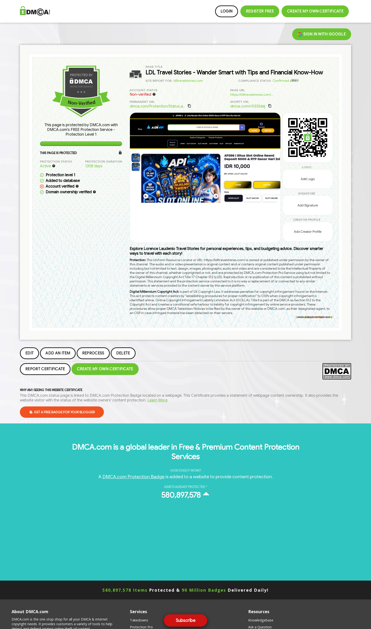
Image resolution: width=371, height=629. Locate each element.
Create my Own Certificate (315, 11)
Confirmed (286, 80)
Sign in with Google (322, 34)
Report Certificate (45, 369)
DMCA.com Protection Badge (133, 476)
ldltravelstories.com (188, 80)
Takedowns (139, 620)
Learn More (157, 400)
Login (227, 11)
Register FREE (260, 11)
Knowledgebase (260, 620)
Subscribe (185, 620)
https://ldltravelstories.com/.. (251, 94)
